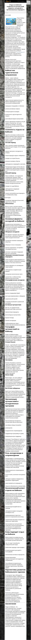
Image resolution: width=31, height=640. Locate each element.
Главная (6, 12)
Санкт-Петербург (21, 1)
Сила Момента (20, 52)
